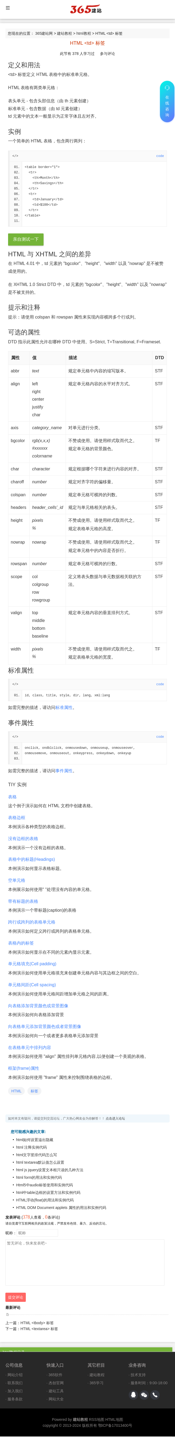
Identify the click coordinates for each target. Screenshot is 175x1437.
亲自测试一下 (26, 239)
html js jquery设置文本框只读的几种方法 (49, 1170)
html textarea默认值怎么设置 (40, 1163)
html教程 (83, 33)
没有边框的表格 (23, 839)
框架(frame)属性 (23, 1069)
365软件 (55, 1375)
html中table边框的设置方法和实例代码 (48, 1193)
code (160, 156)
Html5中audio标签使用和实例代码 (44, 1185)
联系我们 (15, 1383)
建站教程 (64, 33)
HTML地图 (114, 1420)
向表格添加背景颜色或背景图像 (38, 1006)
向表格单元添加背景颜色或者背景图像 (44, 1027)
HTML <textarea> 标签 (39, 1329)
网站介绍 (15, 1375)
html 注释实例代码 (31, 1148)
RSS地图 (96, 1420)
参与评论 (107, 53)
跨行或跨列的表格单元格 (31, 922)
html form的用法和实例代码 (39, 1178)
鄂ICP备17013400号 (115, 1426)
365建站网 (44, 33)
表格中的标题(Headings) (31, 860)
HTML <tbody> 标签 (37, 1323)
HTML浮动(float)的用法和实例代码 (45, 1200)
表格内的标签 (21, 943)
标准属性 (64, 708)
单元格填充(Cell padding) (32, 964)
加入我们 (15, 1391)
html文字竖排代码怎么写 (36, 1155)
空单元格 (16, 881)
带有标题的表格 (23, 902)
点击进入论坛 (115, 1119)
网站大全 (56, 1399)
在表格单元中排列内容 (29, 1048)
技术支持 (138, 1375)
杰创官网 (56, 1383)
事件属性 (64, 771)
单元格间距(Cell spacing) (32, 985)
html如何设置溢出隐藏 (34, 1140)
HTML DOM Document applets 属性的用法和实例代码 (61, 1208)
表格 (12, 797)
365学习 (96, 1383)
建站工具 (56, 1391)
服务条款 (15, 1399)
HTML (16, 1091)
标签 (34, 1091)
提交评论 (15, 1298)
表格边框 (16, 818)
